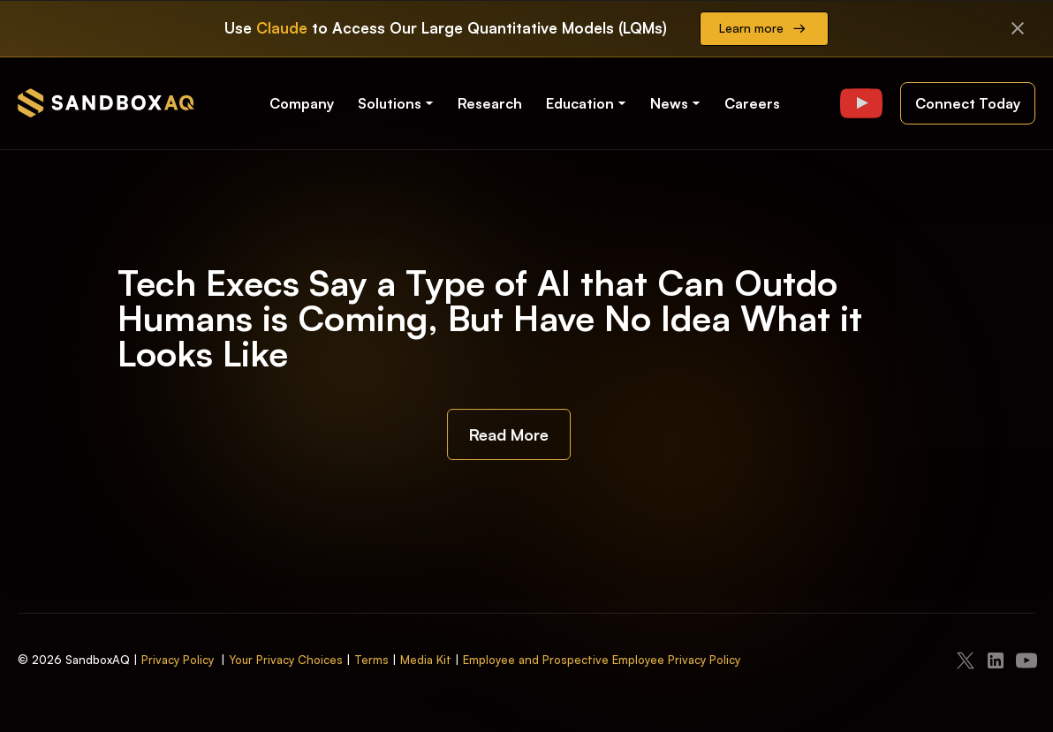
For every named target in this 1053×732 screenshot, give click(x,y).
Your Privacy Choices (286, 660)
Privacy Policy (177, 660)
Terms (371, 660)
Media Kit (425, 660)
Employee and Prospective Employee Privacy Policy (601, 660)
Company (301, 103)
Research (490, 103)
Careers (752, 103)
